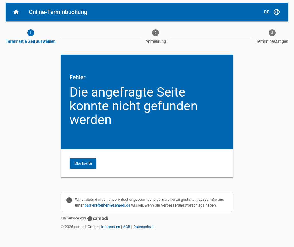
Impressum (110, 227)
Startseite (83, 163)
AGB (127, 227)
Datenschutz (143, 227)
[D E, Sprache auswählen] (272, 12)
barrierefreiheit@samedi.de (107, 205)
